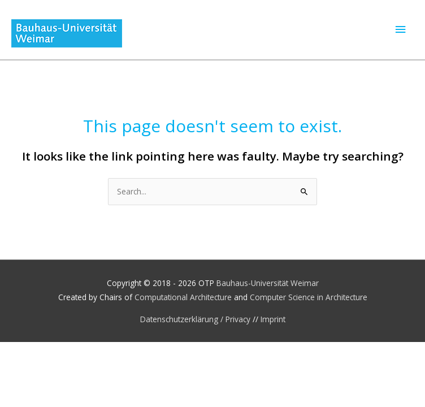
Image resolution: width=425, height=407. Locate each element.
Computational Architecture (183, 297)
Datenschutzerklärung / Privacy (196, 319)
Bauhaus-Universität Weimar (267, 283)
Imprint (273, 319)
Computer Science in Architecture (308, 297)
